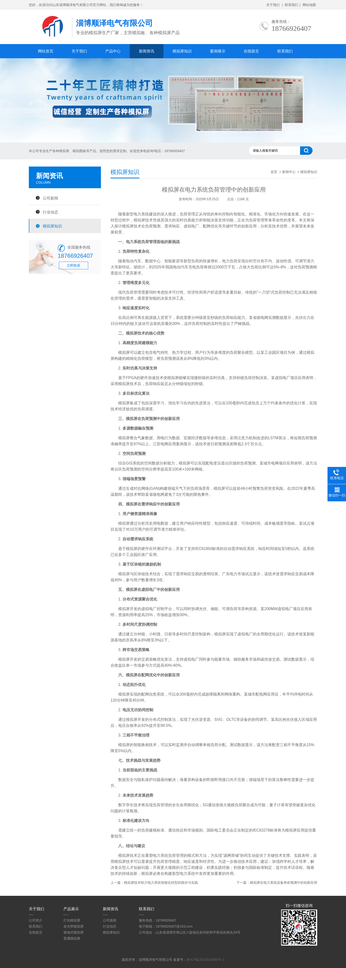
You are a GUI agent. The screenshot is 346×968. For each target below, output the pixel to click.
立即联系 (73, 265)
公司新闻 (50, 198)
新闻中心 (289, 172)
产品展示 (71, 909)
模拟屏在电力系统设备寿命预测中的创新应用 (283, 882)
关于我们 (273, 5)
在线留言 (251, 51)
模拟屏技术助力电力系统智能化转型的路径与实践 (161, 882)
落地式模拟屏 (73, 932)
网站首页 (45, 51)
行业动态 (50, 212)
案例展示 (217, 51)
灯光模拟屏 (71, 920)
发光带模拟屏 (73, 926)
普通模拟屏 (71, 938)
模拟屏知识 (182, 51)
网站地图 (309, 5)
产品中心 (113, 51)
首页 (274, 172)
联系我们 (291, 5)
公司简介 (35, 920)
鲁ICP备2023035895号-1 (205, 960)
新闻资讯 (146, 51)
